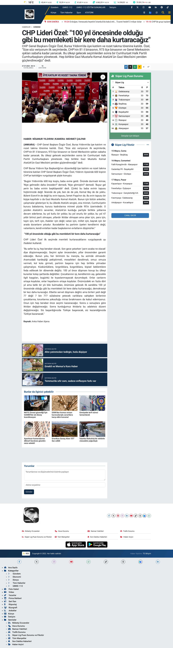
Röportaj (10, 604)
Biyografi (10, 607)
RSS (26, 553)
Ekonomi (14, 577)
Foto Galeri (11, 589)
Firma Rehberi (13, 598)
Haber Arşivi (126, 537)
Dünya (13, 580)
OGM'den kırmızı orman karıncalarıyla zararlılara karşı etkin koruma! (62, 414)
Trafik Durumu (127, 531)
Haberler (26, 27)
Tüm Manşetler (62, 537)
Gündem (54, 7)
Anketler (10, 610)
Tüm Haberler (66, 12)
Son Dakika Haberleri (97, 537)
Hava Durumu (62, 531)
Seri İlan (10, 601)
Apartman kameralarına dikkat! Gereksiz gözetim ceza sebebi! (35, 440)
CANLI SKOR (130, 215)
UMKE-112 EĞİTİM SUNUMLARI (90, 7)
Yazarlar (10, 595)
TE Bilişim (147, 553)
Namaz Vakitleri (96, 531)
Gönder (29, 492)
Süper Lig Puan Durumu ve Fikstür (37, 537)
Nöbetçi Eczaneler (31, 531)
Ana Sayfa (10, 567)
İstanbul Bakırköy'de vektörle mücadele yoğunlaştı (92, 439)
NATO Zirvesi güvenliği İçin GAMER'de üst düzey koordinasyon (35, 414)
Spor (79, 12)
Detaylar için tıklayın (130, 136)
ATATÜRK (89, 12)
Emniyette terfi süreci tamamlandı (89, 413)
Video (9, 592)
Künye (53, 12)
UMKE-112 (67, 7)
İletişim (112, 7)
